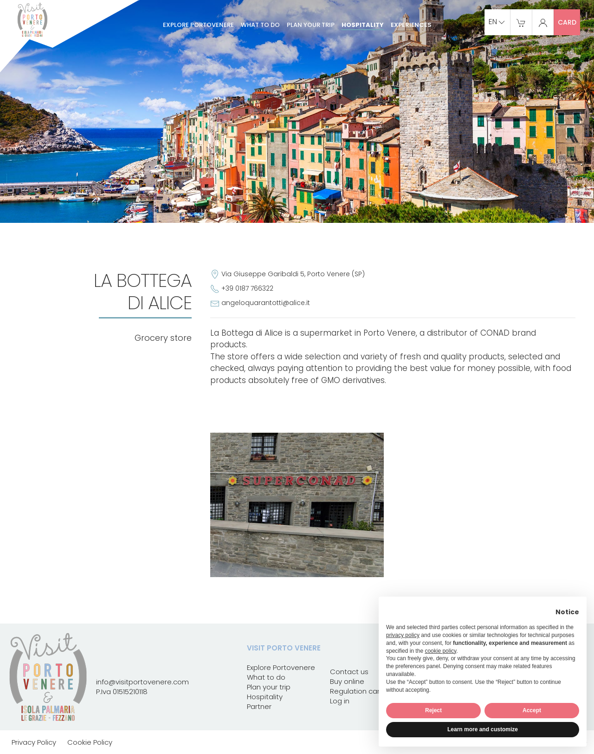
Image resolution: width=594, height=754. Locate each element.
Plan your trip (311, 24)
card (567, 22)
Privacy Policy (34, 742)
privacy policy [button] (403, 635)
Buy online (347, 681)
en (497, 22)
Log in (339, 701)
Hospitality (363, 24)
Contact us (349, 671)
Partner (259, 706)
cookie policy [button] (440, 651)
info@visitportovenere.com (142, 682)
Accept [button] (532, 710)
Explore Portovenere (198, 24)
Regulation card (357, 691)
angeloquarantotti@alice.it (265, 302)
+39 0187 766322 (247, 288)
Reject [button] (433, 710)
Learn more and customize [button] (482, 729)
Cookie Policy (89, 742)
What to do (260, 24)
